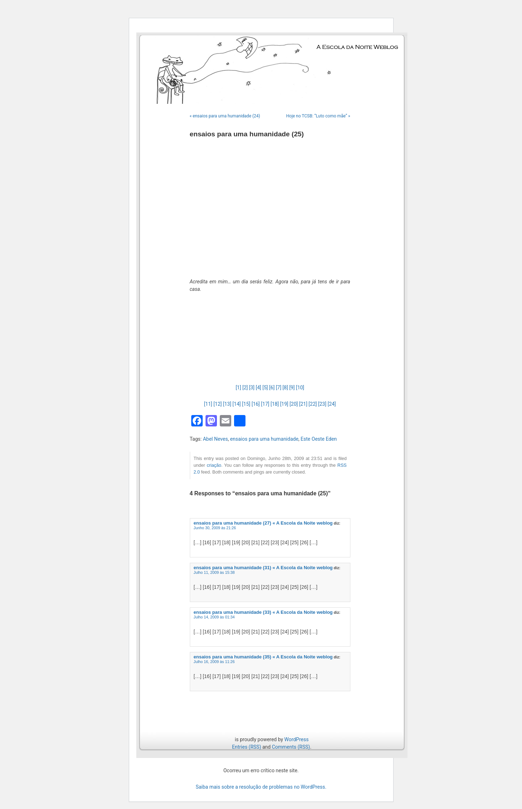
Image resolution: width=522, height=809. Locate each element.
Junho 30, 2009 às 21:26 (215, 528)
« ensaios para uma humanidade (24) (225, 115)
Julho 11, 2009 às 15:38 (214, 572)
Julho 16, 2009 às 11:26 (214, 661)
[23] (322, 404)
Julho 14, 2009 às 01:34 (214, 617)
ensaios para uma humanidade (264, 439)
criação (214, 465)
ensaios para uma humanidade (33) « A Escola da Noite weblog (263, 612)
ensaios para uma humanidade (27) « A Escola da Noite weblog (263, 523)
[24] (332, 404)
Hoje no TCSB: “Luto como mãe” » (318, 115)
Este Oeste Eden (319, 439)
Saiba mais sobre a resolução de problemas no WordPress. (261, 787)
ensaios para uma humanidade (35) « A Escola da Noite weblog (263, 656)
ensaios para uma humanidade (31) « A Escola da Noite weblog (263, 567)
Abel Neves (215, 439)
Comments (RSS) (291, 747)
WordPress (296, 739)
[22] (313, 404)
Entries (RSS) (246, 747)
